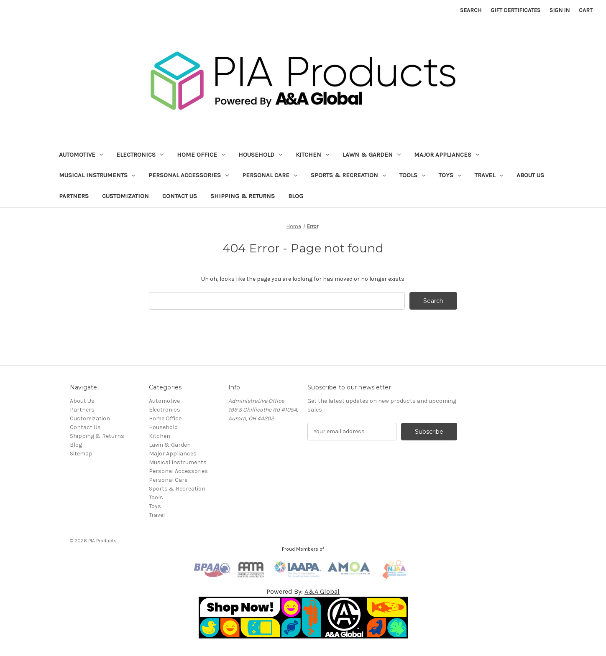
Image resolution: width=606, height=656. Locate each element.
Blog (295, 196)
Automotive (81, 154)
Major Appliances (446, 154)
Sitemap (81, 453)
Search (470, 10)
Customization (125, 196)
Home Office (201, 154)
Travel (489, 175)
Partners (74, 196)
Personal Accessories (188, 175)
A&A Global (322, 591)
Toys (450, 175)
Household (260, 154)
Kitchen (312, 154)
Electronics (140, 154)
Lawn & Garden (372, 154)
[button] (303, 617)
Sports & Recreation (348, 175)
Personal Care (269, 175)
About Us (530, 175)
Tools (412, 175)
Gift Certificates (515, 10)
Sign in (560, 10)
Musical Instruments (97, 175)
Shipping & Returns (242, 196)
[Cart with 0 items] (585, 10)
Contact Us (179, 196)
